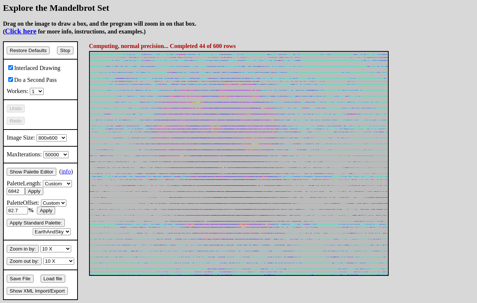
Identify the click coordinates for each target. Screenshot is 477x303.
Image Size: (37, 137)
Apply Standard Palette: (36, 223)
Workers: (25, 91)
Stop (65, 50)
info (66, 171)
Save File (20, 278)
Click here (20, 31)
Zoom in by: (23, 249)
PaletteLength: (39, 183)
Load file (53, 278)
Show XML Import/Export (37, 291)
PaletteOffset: (36, 203)
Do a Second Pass (32, 80)
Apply (34, 191)
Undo (16, 108)
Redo (16, 121)
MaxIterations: (38, 154)
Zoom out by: (24, 261)
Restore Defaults (28, 50)
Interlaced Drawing (34, 68)
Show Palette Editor (31, 172)
